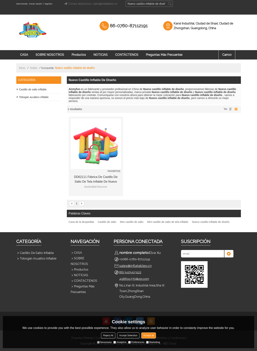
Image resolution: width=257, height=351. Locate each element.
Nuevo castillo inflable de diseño (210, 221)
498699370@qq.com (134, 279)
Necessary (104, 342)
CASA (24, 55)
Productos (79, 55)
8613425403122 (130, 272)
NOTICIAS (100, 55)
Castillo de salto (107, 221)
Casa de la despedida (81, 221)
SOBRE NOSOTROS (50, 55)
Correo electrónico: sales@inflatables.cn (90, 4)
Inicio (22, 67)
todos (33, 67)
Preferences (136, 342)
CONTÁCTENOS (126, 55)
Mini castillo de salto (131, 221)
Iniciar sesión (35, 3)
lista (231, 109)
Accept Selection (128, 335)
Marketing (153, 342)
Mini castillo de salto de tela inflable (167, 221)
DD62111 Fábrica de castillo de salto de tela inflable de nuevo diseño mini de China (95, 179)
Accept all (148, 335)
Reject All (108, 335)
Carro (227, 55)
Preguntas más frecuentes (164, 55)
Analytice (119, 342)
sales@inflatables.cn (135, 266)
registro (48, 3)
